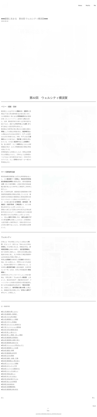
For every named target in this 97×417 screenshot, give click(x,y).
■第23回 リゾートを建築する (10, 368)
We (95, 5)
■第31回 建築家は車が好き (9, 389)
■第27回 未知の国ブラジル (9, 379)
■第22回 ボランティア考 (9, 366)
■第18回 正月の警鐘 (7, 355)
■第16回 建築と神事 (7, 350)
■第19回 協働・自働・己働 (9, 358)
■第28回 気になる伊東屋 (9, 381)
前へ (93, 397)
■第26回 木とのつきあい (9, 376)
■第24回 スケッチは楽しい (9, 371)
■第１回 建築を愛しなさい (9, 311)
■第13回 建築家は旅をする (9, 343)
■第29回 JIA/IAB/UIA (7, 384)
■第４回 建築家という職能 (9, 319)
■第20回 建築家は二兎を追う (10, 361)
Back (94, 406)
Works (88, 5)
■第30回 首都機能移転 (8, 387)
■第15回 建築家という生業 (9, 348)
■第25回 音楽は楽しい (8, 374)
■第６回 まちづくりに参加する (11, 324)
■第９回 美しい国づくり (9, 332)
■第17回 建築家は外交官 (9, 353)
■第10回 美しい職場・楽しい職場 (11, 335)
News (80, 5)
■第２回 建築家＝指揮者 (9, 314)
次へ (2, 397)
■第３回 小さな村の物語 (9, 317)
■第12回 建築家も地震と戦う (10, 340)
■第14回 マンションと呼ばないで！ (12, 345)
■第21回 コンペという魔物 (9, 363)
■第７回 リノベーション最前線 (11, 327)
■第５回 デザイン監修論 (9, 322)
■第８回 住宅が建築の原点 (9, 330)
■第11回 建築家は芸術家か (9, 337)
